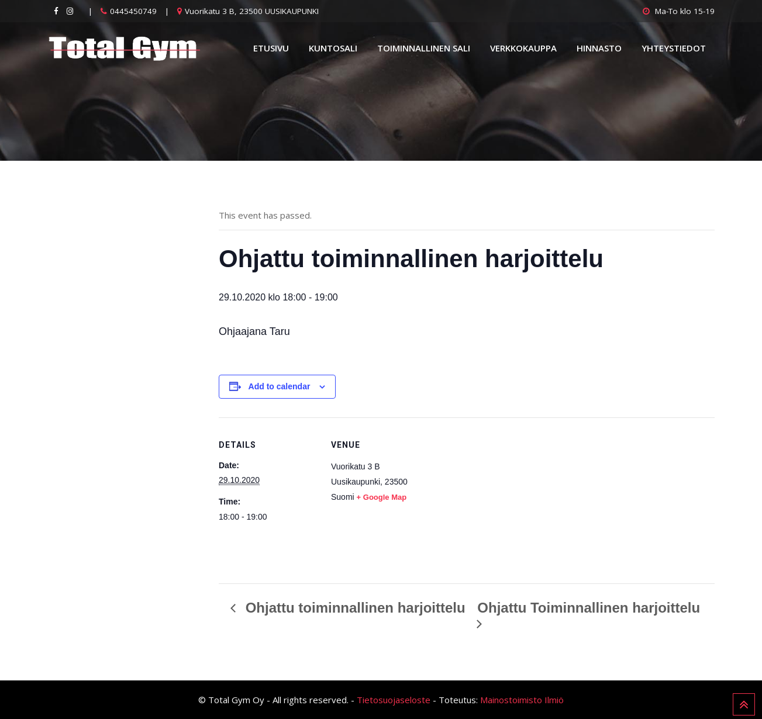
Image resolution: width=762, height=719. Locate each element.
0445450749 (133, 11)
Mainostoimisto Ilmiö (522, 700)
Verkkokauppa (523, 48)
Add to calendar (280, 386)
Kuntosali (333, 48)
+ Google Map (382, 497)
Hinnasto (599, 48)
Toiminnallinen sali (423, 48)
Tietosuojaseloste (393, 700)
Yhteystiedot (674, 48)
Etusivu (271, 48)
